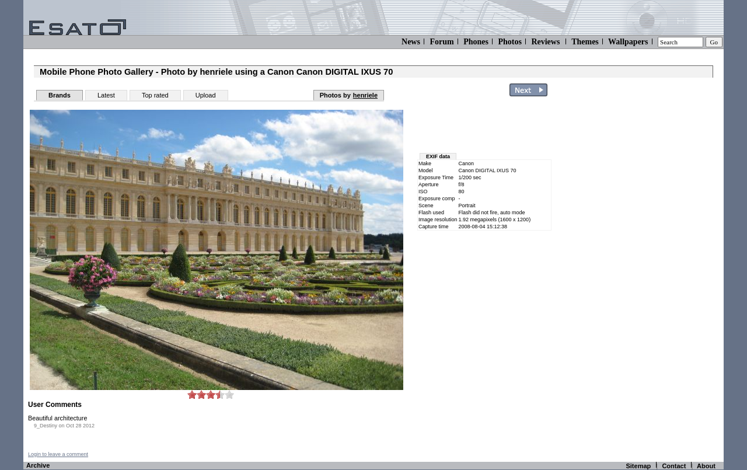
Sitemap (638, 465)
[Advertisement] (654, 276)
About (706, 465)
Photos (509, 41)
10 (229, 394)
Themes (585, 41)
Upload (206, 95)
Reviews (545, 41)
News (411, 41)
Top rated (155, 95)
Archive (38, 465)
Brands (59, 95)
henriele (365, 95)
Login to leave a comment (58, 454)
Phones (475, 41)
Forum (441, 41)
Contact (674, 465)
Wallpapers (628, 41)
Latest (106, 95)
